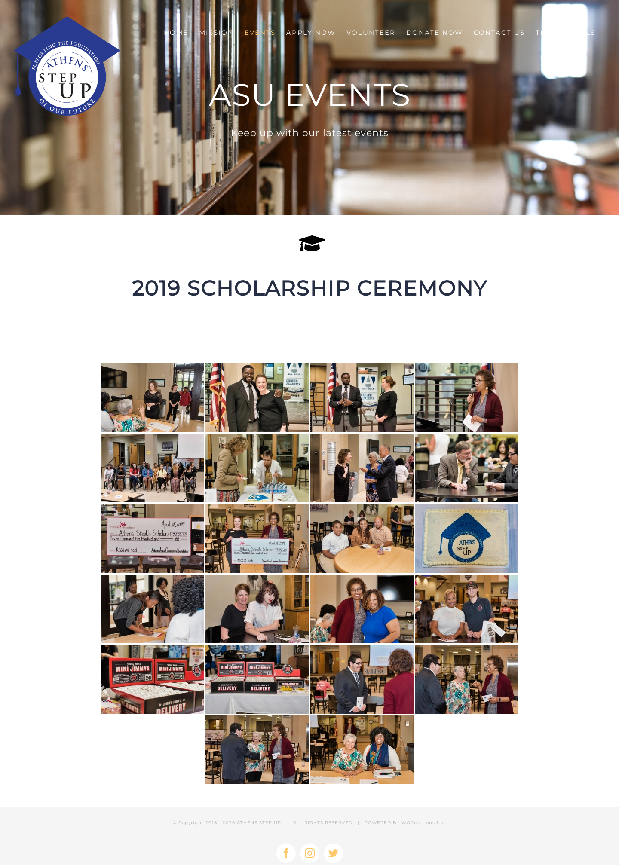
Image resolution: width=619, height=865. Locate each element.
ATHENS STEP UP (259, 822)
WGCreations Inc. (423, 822)
